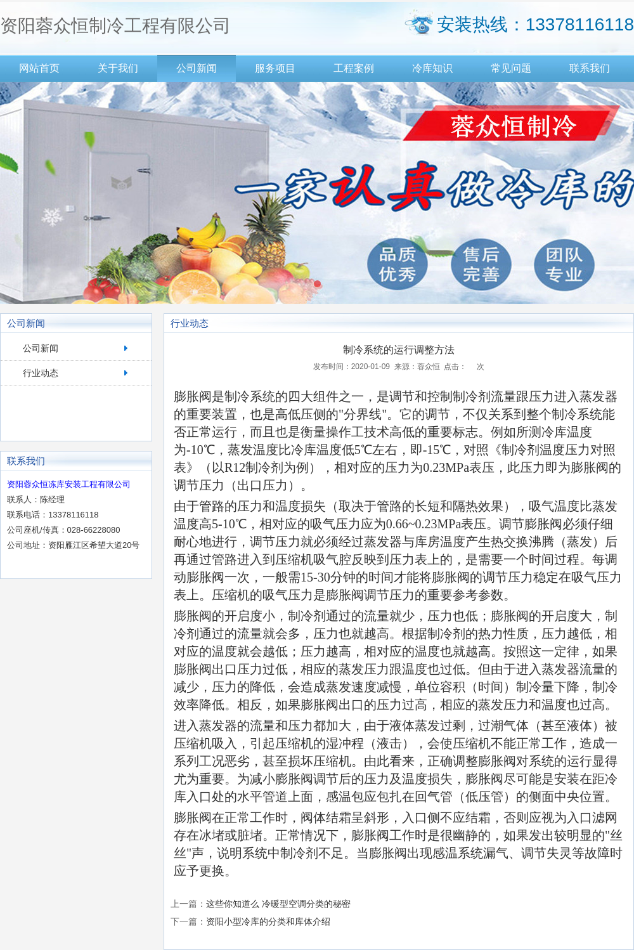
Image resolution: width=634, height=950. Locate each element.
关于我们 (118, 68)
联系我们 (589, 68)
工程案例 (353, 68)
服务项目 (275, 68)
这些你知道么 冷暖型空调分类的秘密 (278, 904)
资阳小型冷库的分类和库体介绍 (268, 921)
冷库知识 (432, 68)
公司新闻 (196, 68)
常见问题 (511, 68)
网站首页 (39, 68)
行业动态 (40, 373)
